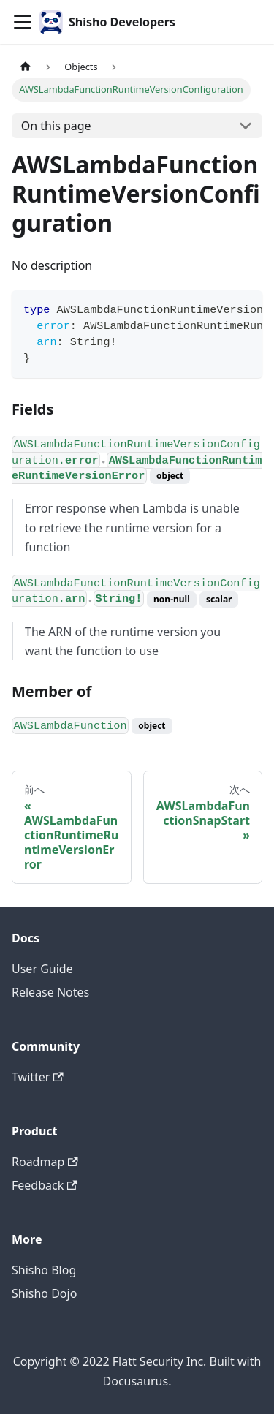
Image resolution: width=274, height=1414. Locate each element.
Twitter (38, 1077)
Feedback (44, 1185)
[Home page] (25, 67)
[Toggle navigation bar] (23, 22)
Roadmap (45, 1162)
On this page (56, 126)
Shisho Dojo (44, 1293)
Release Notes (50, 992)
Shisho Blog (44, 1270)
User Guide (42, 969)
